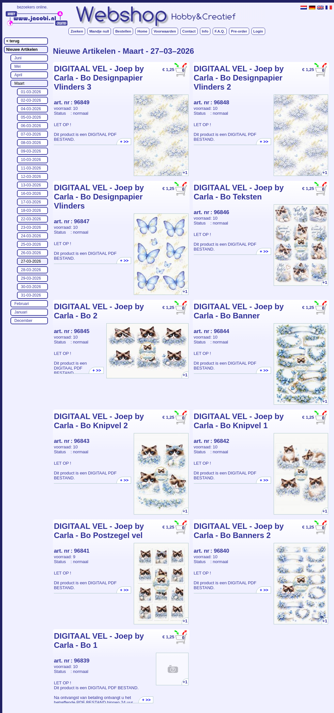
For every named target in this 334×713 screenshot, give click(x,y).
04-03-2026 (31, 109)
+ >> (124, 141)
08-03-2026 (31, 142)
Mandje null (99, 31)
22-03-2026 (31, 219)
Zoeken (76, 31)
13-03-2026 (31, 185)
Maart (19, 83)
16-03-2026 (31, 193)
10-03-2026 (31, 159)
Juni (18, 58)
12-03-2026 (31, 176)
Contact (189, 31)
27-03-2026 (31, 261)
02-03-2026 (31, 100)
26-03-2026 (31, 253)
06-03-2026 (31, 126)
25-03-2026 (31, 244)
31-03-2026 (31, 295)
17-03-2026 (31, 202)
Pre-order (239, 31)
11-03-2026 (31, 168)
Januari (20, 312)
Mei (17, 66)
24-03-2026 (31, 236)
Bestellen (123, 31)
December (23, 320)
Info (205, 31)
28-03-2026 (31, 270)
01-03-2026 (31, 92)
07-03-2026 (31, 134)
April (18, 75)
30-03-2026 (31, 286)
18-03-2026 (31, 210)
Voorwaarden (165, 31)
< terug (12, 41)
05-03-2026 (31, 117)
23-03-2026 (31, 227)
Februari (21, 303)
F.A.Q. (220, 31)
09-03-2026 (31, 151)
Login (258, 31)
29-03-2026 (31, 278)
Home (142, 31)
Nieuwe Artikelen (22, 49)
